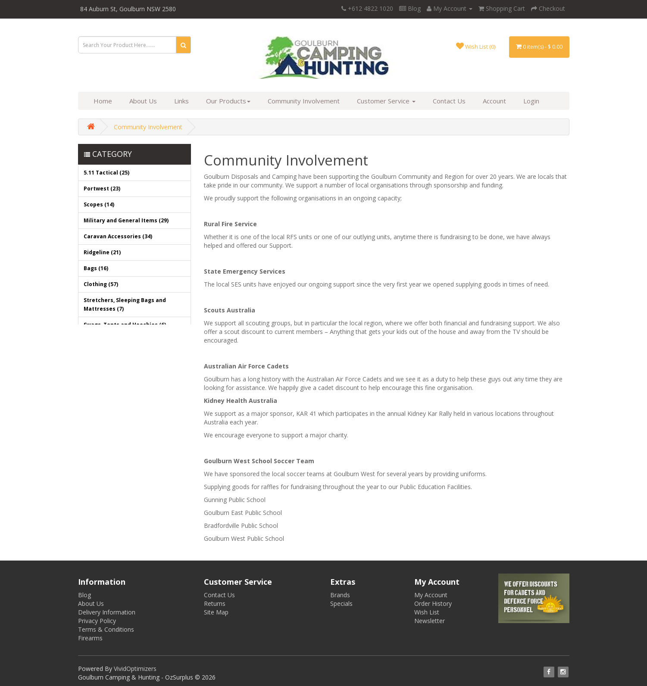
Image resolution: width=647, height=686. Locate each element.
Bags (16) (96, 268)
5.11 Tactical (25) (106, 172)
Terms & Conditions (106, 629)
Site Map (216, 612)
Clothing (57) (101, 284)
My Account (430, 595)
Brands (340, 595)
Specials (341, 603)
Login (531, 101)
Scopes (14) (99, 204)
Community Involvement (304, 101)
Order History (433, 603)
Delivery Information (106, 612)
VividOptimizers (135, 668)
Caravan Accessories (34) (118, 236)
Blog (410, 8)
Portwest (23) (102, 188)
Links (181, 101)
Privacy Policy (97, 621)
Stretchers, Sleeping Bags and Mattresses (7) (125, 304)
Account (494, 101)
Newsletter (429, 621)
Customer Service (386, 101)
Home (103, 101)
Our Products (228, 101)
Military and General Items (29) (126, 220)
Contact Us (449, 101)
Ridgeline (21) (102, 252)
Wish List (426, 612)
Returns (214, 603)
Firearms (90, 638)
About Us (143, 101)
